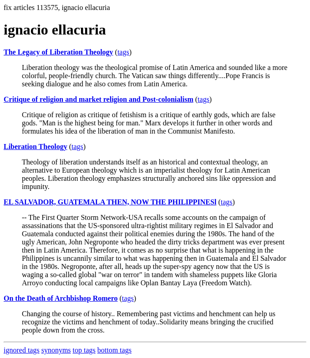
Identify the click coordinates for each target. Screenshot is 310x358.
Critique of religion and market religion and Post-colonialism (98, 99)
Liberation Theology (35, 146)
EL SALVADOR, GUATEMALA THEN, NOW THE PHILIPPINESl (110, 202)
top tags (84, 350)
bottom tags (114, 350)
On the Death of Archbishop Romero (61, 298)
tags (123, 52)
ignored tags (22, 350)
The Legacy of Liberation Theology (58, 52)
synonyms (56, 350)
